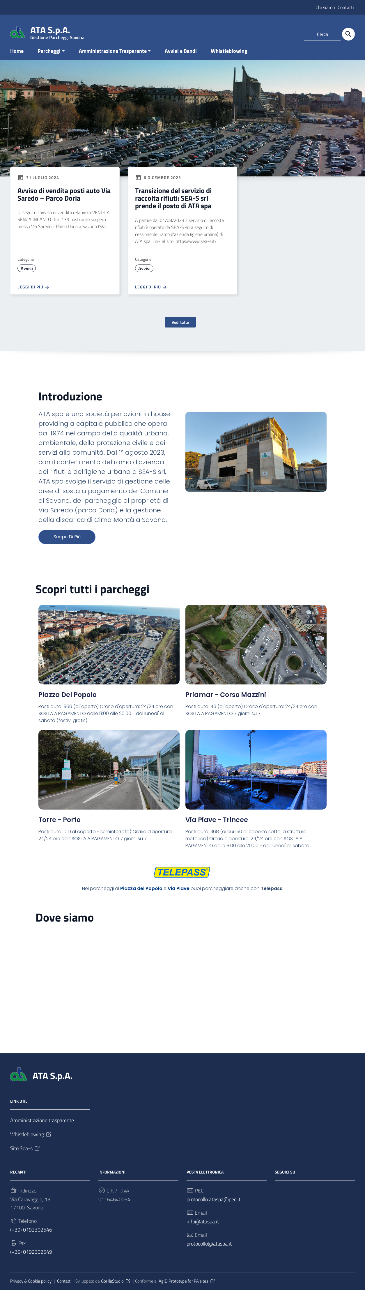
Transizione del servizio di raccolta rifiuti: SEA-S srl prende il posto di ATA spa (173, 204)
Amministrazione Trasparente (113, 56)
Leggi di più (33, 293)
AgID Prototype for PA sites (187, 1286)
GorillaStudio (116, 1286)
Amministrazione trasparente (42, 1126)
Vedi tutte (180, 328)
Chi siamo (325, 7)
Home (17, 56)
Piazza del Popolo (67, 700)
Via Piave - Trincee (216, 825)
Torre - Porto (59, 825)
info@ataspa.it (203, 1227)
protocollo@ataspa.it (209, 1249)
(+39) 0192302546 (31, 1235)
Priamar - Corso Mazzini (225, 700)
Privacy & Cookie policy (31, 1286)
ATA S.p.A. (57, 31)
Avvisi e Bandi (181, 56)
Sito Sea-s (25, 1154)
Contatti (346, 7)
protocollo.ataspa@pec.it (213, 1205)
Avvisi (27, 273)
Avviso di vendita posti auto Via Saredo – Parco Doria (64, 200)
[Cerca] (348, 34)
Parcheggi (49, 56)
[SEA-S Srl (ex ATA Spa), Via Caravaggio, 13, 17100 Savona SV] (182, 980)
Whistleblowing (229, 56)
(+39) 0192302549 (31, 1258)
